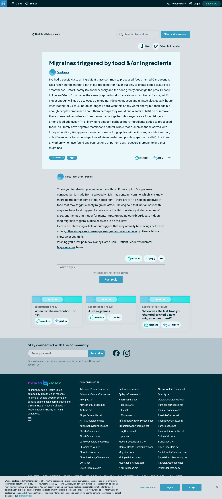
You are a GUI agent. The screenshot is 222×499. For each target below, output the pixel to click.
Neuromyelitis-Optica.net (171, 389)
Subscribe (211, 3)
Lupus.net (124, 436)
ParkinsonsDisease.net (170, 404)
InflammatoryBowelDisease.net (136, 420)
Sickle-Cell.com (166, 436)
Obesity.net (164, 394)
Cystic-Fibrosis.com (90, 468)
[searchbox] (142, 34)
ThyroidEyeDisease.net (170, 462)
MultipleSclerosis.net (130, 457)
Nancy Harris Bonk (74, 177)
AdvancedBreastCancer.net (94, 389)
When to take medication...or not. (55, 313)
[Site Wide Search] (31, 3)
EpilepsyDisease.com (130, 394)
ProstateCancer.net (168, 415)
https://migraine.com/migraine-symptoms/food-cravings (103, 231)
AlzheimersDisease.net (92, 404)
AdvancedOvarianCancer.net (95, 394)
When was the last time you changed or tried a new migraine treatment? (161, 314)
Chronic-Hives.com (90, 452)
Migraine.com (66, 247)
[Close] (217, 487)
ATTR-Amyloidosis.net (92, 420)
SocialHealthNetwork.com (172, 452)
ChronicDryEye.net (90, 447)
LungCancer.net (127, 431)
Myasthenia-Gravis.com (131, 462)
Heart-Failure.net (128, 399)
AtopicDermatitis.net (91, 415)
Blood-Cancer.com (90, 436)
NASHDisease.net (128, 468)
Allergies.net (86, 399)
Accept (192, 487)
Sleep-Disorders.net (168, 447)
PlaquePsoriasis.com (169, 410)
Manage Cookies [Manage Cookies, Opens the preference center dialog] (148, 487)
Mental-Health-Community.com (136, 447)
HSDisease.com (127, 415)
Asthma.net (86, 410)
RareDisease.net (167, 425)
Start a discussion (175, 34)
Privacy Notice (88, 361)
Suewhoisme (63, 72)
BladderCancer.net (90, 431)
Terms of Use (34, 365)
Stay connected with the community (58, 345)
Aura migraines (99, 311)
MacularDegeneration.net (132, 441)
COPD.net (85, 462)
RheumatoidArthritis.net (171, 431)
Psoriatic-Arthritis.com (170, 420)
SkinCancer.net (166, 441)
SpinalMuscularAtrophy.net (172, 457)
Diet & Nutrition (57, 158)
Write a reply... (68, 267)
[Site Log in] (195, 3)
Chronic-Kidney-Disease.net (95, 457)
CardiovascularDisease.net (94, 441)
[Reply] (158, 157)
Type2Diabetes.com (169, 468)
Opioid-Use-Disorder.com (171, 399)
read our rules (106, 273)
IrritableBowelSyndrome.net (134, 425)
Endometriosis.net (129, 389)
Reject (170, 487)
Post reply (111, 279)
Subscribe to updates (166, 46)
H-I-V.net (123, 410)
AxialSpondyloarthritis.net (94, 425)
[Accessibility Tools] (176, 3)
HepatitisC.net (126, 404)
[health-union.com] (45, 383)
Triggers (71, 158)
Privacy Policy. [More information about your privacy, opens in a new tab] (25, 496)
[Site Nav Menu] (16, 3)
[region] (111, 487)
